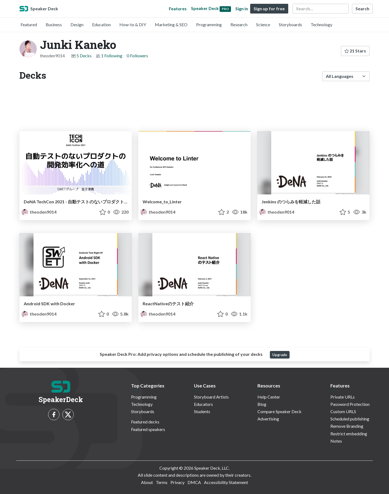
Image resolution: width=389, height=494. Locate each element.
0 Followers (137, 55)
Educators (203, 404)
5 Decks (84, 55)
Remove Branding (346, 426)
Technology (321, 24)
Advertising (268, 418)
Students (202, 411)
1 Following (111, 55)
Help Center (268, 396)
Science (263, 24)
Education (101, 24)
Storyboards (290, 24)
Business (54, 24)
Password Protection (350, 404)
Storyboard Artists (211, 396)
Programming (209, 24)
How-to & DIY (132, 24)
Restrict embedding (348, 433)
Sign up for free (269, 8)
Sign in (241, 8)
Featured (29, 24)
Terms (161, 482)
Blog (261, 404)
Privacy (177, 482)
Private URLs (342, 396)
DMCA (194, 482)
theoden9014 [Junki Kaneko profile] (39, 211)
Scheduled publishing (349, 418)
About (147, 482)
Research (238, 24)
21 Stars (355, 50)
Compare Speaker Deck (279, 411)
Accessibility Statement (226, 482)
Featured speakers (148, 429)
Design (77, 24)
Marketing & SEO (171, 24)
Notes (336, 440)
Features (178, 8)
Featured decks (145, 421)
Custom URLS (343, 411)
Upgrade (279, 355)
